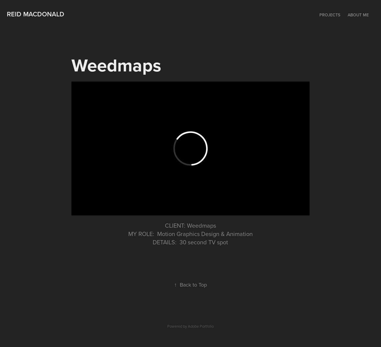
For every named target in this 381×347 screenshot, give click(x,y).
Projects (329, 15)
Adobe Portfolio (201, 326)
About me (358, 15)
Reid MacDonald (35, 14)
